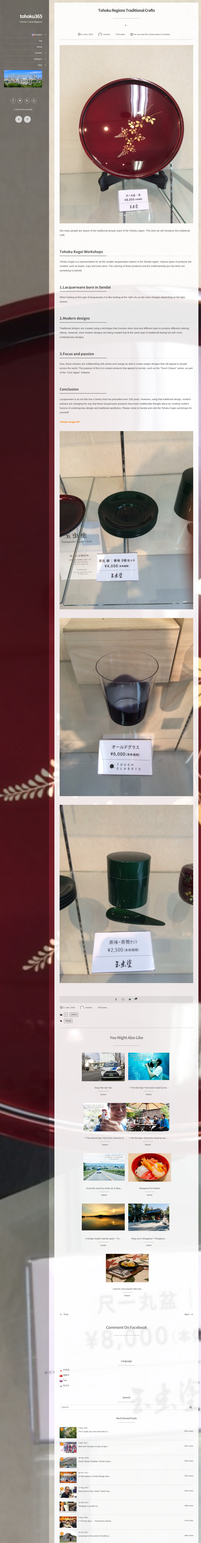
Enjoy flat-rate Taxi (81, 1090)
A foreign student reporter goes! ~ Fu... (81, 1191)
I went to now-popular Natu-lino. (171, 1191)
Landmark (123, 1501)
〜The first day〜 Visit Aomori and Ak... (95, 1420)
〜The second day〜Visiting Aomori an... (95, 1450)
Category (41, 59)
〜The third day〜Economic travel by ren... (126, 1090)
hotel (123, 1489)
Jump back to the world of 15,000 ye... (94, 1435)
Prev (64, 1213)
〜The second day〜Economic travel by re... (171, 1090)
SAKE (123, 1483)
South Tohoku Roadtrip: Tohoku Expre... (95, 1360)
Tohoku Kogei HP (70, 421)
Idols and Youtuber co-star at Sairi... (93, 1345)
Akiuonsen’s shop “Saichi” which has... (94, 1390)
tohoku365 (34, 16)
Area (43, 65)
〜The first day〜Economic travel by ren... (81, 1141)
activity (172, 1147)
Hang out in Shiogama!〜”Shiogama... (126, 1191)
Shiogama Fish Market (171, 1141)
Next (189, 1213)
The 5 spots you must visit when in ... (94, 1331)
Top (43, 41)
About (42, 47)
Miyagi (68, 1020)
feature (126, 1097)
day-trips (123, 1514)
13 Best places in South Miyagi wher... (94, 1375)
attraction (123, 1508)
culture (74, 1014)
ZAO (123, 1476)
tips (123, 1526)
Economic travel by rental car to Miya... (127, 1141)
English (40, 34)
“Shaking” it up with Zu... (88, 1405)
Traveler (41, 53)
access (81, 1097)
